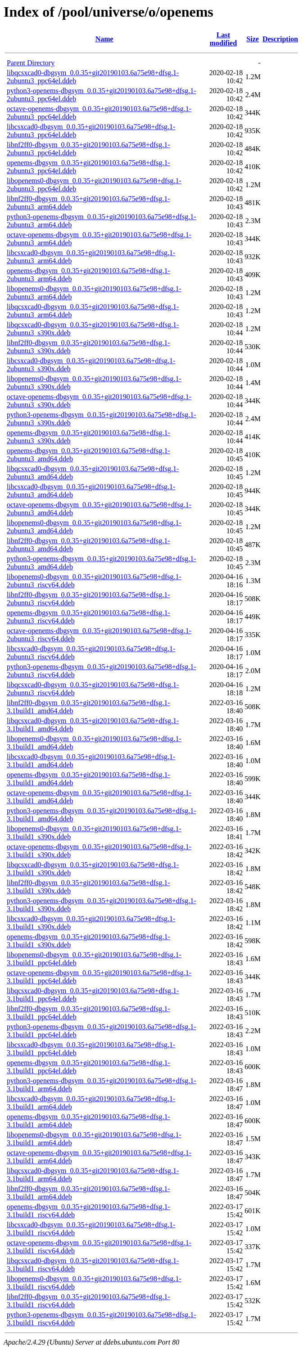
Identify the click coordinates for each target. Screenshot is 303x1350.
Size (252, 39)
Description (280, 39)
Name (104, 39)
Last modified (223, 39)
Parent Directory (30, 63)
